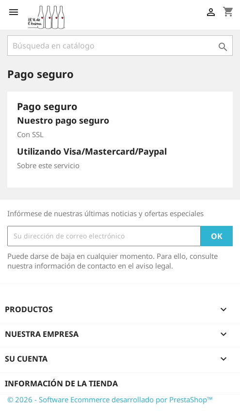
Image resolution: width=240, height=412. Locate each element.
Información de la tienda (61, 383)
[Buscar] (120, 45)
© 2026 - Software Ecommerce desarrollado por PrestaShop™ (110, 399)
